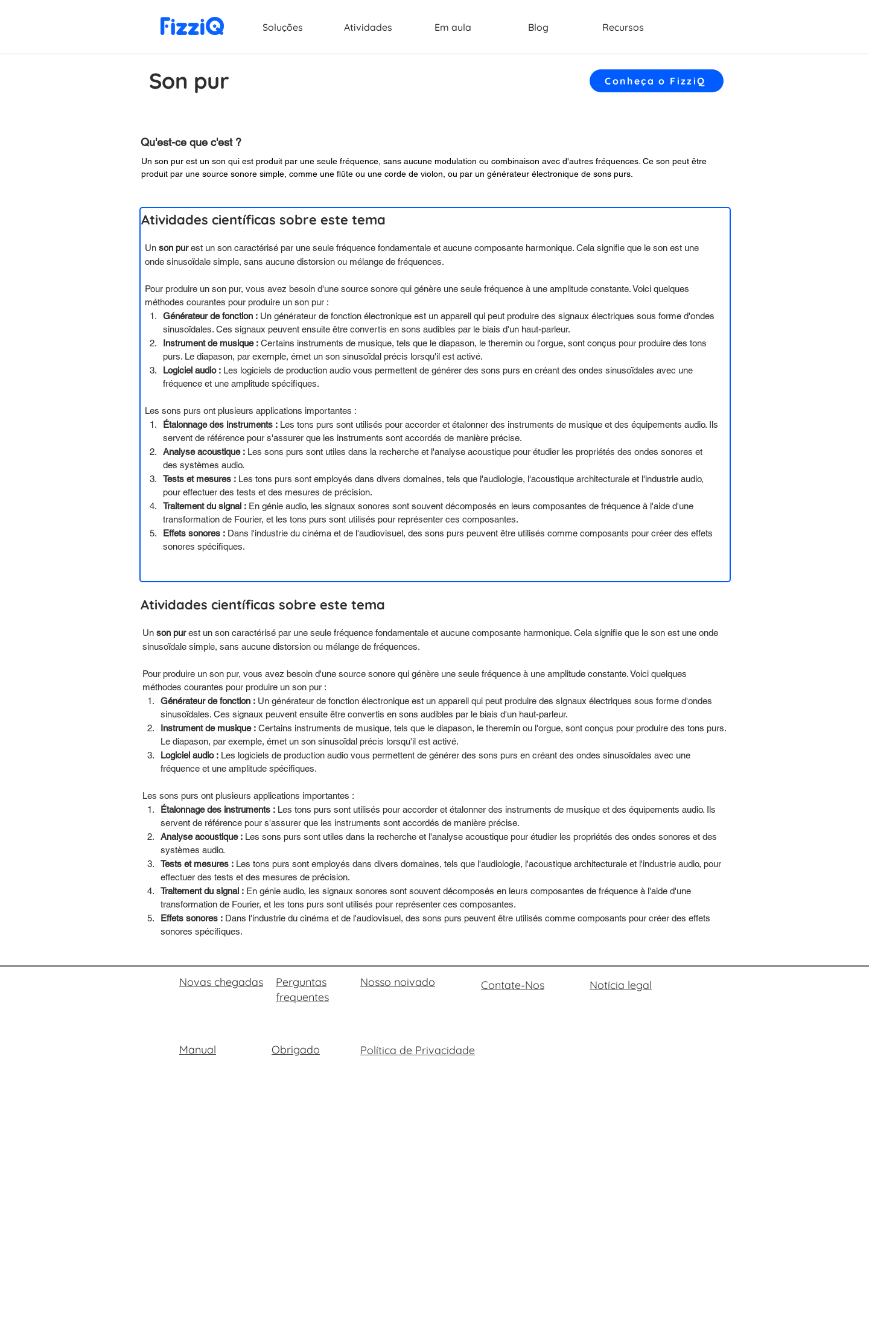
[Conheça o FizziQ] (657, 80)
